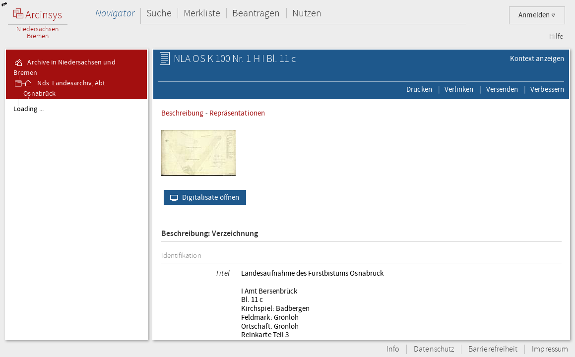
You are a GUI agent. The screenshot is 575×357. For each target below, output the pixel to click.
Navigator (114, 13)
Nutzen (306, 13)
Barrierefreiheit (492, 349)
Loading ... (28, 109)
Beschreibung (182, 113)
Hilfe (556, 36)
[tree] (76, 219)
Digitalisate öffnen (202, 197)
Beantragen (256, 13)
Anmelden (537, 15)
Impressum (550, 349)
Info (392, 349)
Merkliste (202, 13)
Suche (159, 13)
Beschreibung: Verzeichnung (209, 234)
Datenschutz (434, 349)
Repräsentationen (237, 113)
